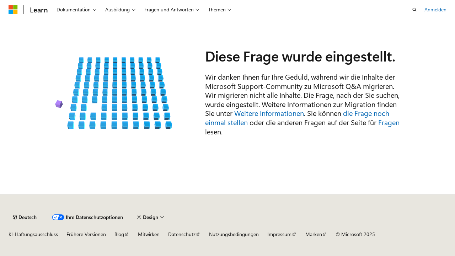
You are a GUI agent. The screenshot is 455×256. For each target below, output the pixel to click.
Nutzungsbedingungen (234, 234)
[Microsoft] (13, 9)
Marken (313, 234)
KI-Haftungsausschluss (33, 234)
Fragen (389, 122)
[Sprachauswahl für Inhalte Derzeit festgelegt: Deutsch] (25, 217)
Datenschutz (182, 234)
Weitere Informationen (269, 113)
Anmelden (435, 9)
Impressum (279, 234)
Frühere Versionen (86, 234)
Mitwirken (149, 234)
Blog (119, 234)
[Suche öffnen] (414, 9)
